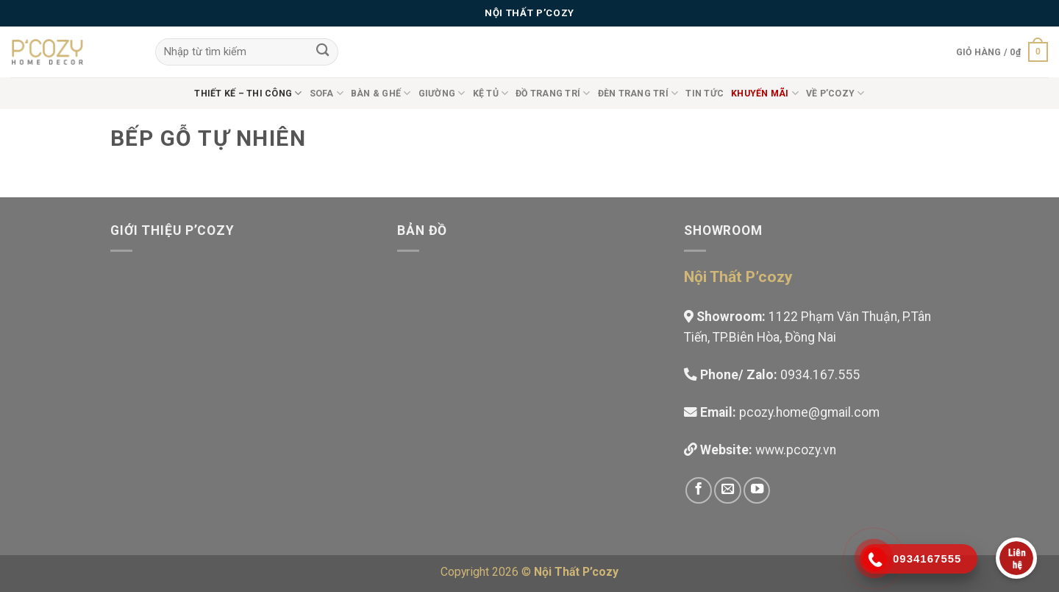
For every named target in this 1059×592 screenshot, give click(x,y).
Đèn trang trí (638, 93)
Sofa (326, 93)
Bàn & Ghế (381, 93)
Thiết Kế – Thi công (248, 93)
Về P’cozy (835, 93)
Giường (442, 93)
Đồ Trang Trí (553, 93)
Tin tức (704, 93)
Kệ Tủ (491, 93)
